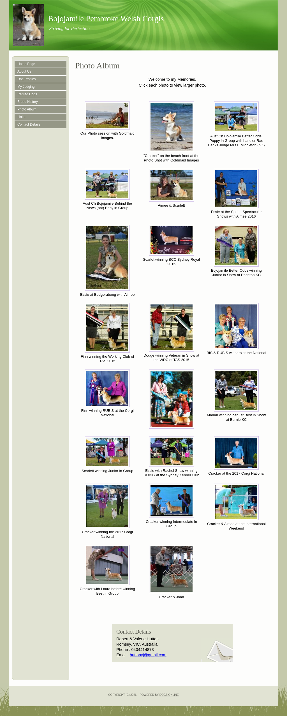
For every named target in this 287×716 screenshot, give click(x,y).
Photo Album (26, 109)
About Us (24, 71)
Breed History (27, 102)
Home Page (26, 64)
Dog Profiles (26, 79)
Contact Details (28, 124)
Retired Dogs (27, 94)
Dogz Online (169, 694)
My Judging (25, 87)
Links (21, 117)
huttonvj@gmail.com (148, 655)
